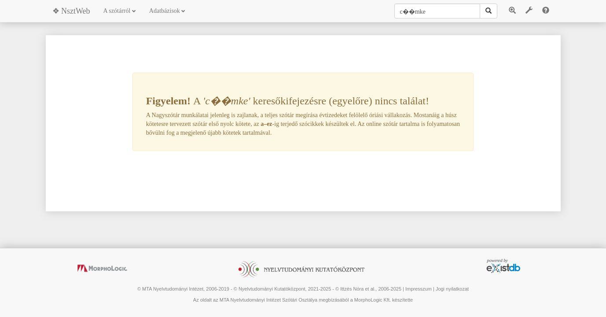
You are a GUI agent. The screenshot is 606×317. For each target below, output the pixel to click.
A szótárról (119, 10)
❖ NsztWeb (71, 11)
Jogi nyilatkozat (452, 288)
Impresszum (418, 288)
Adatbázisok (167, 10)
